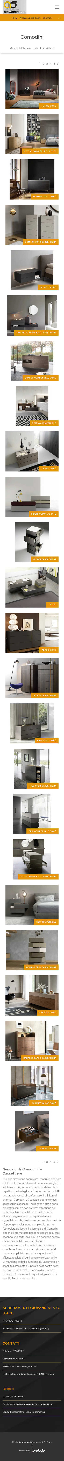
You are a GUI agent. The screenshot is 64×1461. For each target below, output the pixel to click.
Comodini (48, 18)
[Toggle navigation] (56, 7)
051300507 (18, 1351)
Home (14, 18)
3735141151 (19, 1358)
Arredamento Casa (30, 18)
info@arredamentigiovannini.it (24, 1366)
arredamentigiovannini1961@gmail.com (35, 1374)
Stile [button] (35, 48)
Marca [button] (13, 48)
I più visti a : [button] (47, 48)
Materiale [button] (25, 48)
